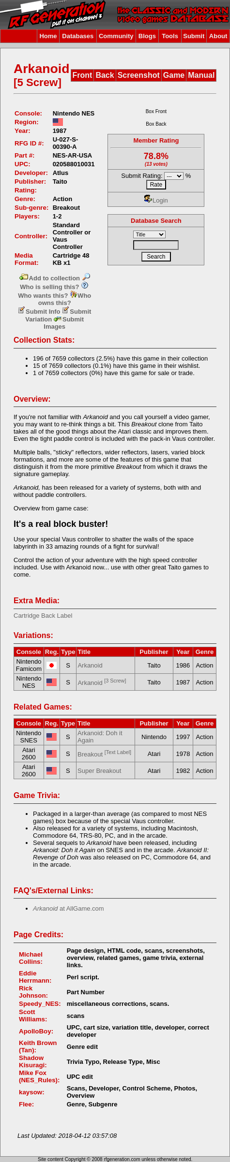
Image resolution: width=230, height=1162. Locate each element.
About (218, 36)
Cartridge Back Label (43, 615)
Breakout (104, 754)
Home (48, 36)
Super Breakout (99, 770)
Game (173, 75)
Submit (193, 36)
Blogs (147, 36)
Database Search (156, 220)
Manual (201, 75)
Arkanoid (89, 665)
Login (156, 200)
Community (116, 36)
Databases (77, 36)
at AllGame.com (68, 908)
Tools (170, 36)
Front (82, 75)
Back (104, 75)
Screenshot (139, 75)
